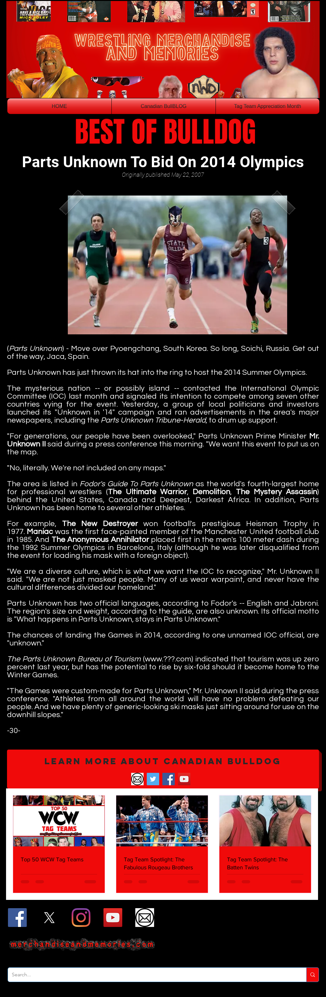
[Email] (137, 779)
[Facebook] (168, 779)
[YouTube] (184, 779)
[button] (163, 769)
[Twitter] (153, 779)
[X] (49, 917)
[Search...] (152, 975)
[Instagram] (81, 917)
